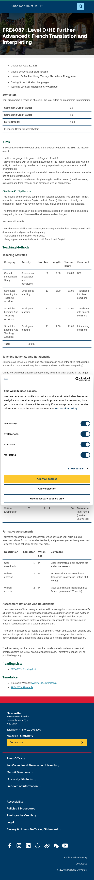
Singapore (26, 735)
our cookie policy (66, 408)
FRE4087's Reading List (23, 669)
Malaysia (12, 735)
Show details (76, 468)
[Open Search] (80, 6)
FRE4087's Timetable (22, 687)
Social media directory (75, 857)
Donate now (16, 742)
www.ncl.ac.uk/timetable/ (44, 683)
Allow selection (47, 488)
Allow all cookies (47, 478)
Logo (5, 6)
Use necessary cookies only (47, 498)
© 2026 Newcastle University (72, 869)
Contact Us (81, 863)
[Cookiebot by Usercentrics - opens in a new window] (75, 379)
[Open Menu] (88, 6)
